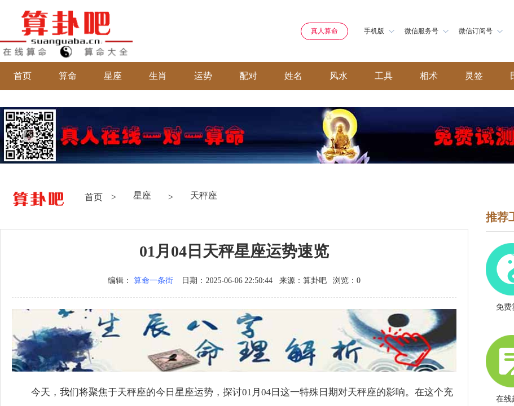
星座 (113, 76)
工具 (384, 76)
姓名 (293, 76)
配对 (248, 76)
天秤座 (203, 195)
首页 (23, 76)
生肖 (158, 76)
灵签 (474, 76)
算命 (68, 76)
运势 (203, 76)
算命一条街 (153, 280)
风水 (339, 76)
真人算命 (324, 31)
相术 (429, 76)
